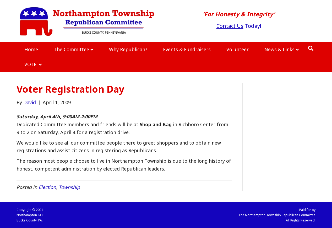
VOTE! (30, 64)
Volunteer (237, 49)
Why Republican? (128, 49)
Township (69, 187)
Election (47, 187)
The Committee (71, 49)
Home (31, 49)
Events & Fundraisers (187, 49)
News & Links (279, 49)
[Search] (310, 48)
